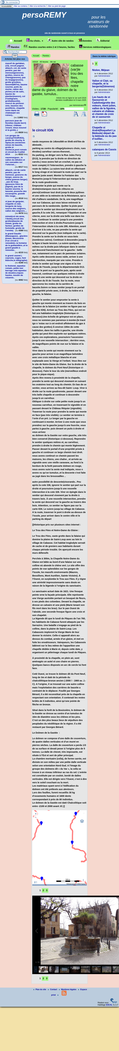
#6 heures (44, 62)
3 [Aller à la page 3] (46, 890)
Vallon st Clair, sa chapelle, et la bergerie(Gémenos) (103, 83)
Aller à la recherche (37, 6)
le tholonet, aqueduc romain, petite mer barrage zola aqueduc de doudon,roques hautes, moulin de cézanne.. (16, 272)
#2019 (35, 62)
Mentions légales (68, 989)
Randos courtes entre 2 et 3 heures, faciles (49, 46)
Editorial (103, 40)
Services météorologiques (95, 46)
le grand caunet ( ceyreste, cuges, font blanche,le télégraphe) (16, 257)
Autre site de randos (61, 40)
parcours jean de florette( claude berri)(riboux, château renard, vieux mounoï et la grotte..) (15, 125)
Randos (13, 46)
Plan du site (40, 989)
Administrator (78, 105)
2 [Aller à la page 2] (43, 890)
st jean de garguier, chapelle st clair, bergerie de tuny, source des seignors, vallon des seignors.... (16, 206)
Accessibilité (6, 6)
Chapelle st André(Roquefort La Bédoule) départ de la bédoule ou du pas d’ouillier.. (104, 133)
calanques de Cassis (104, 149)
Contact (53, 989)
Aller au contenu (20, 6)
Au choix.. (34, 40)
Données (85, 40)
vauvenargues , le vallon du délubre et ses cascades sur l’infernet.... (15, 161)
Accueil (15, 40)
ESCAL (109, 1005)
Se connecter (12, 2)
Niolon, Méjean (101, 70)
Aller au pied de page (56, 6)
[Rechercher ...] (15, 52)
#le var (53, 62)
